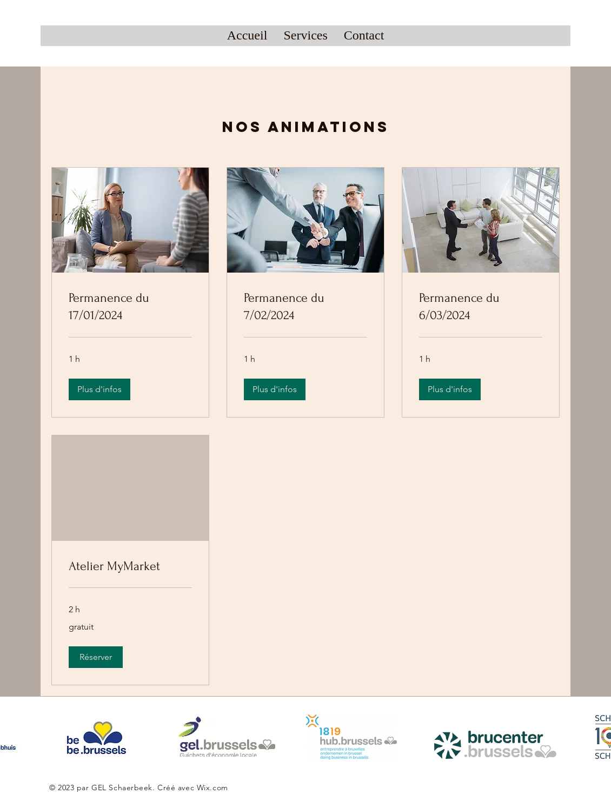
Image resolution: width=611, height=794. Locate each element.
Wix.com (212, 787)
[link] (130, 306)
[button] (99, 389)
